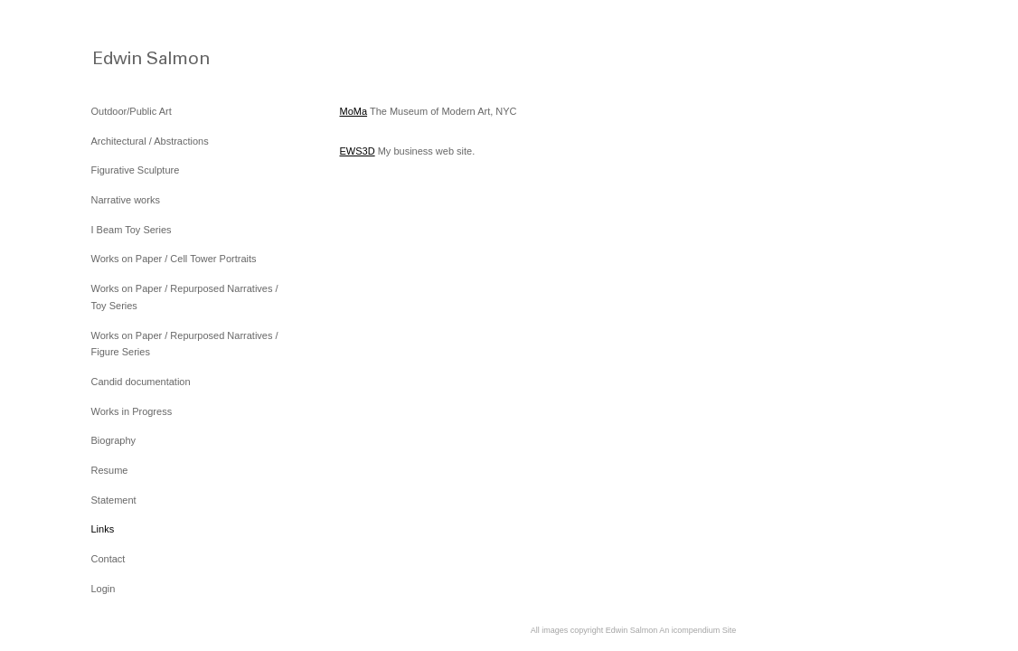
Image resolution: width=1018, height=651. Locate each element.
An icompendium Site (697, 630)
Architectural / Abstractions (150, 141)
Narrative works (125, 199)
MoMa (354, 111)
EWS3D (357, 151)
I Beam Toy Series (131, 229)
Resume (109, 470)
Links (103, 529)
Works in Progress (132, 411)
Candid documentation (141, 381)
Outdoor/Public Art (131, 111)
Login (103, 588)
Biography (114, 440)
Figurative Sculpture (135, 170)
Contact (108, 558)
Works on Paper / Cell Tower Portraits (174, 258)
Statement (114, 500)
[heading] (136, 56)
